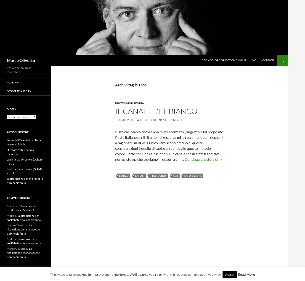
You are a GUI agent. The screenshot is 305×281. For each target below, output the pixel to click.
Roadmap (13, 82)
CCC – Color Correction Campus (224, 60)
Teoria (139, 103)
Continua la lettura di (204, 159)
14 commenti (172, 120)
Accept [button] (229, 274)
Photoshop (124, 103)
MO (254, 60)
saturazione (193, 175)
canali (139, 175)
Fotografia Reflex (19, 91)
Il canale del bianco (156, 111)
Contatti (268, 60)
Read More (246, 274)
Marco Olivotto (21, 60)
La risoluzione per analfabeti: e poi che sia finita (23, 229)
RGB (175, 175)
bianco (124, 175)
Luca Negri (148, 120)
